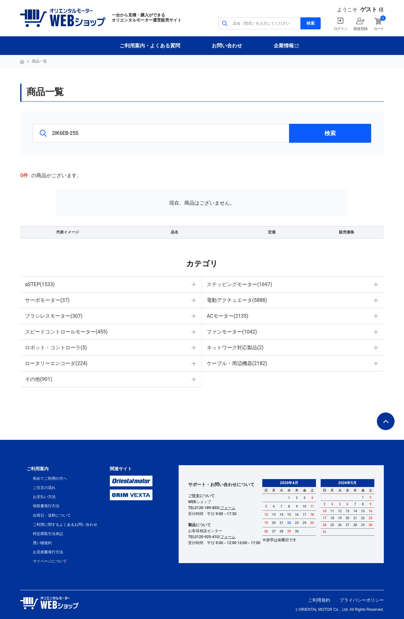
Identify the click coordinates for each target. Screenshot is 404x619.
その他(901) (38, 379)
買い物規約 (42, 543)
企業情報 (284, 46)
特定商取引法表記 (48, 534)
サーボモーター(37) (47, 300)
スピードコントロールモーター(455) (66, 332)
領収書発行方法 (46, 506)
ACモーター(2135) (227, 316)
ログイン (340, 29)
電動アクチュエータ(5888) (237, 300)
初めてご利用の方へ (50, 478)
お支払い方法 (44, 497)
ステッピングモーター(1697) (239, 284)
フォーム (227, 508)
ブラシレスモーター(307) (53, 316)
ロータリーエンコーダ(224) (56, 363)
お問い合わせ (227, 46)
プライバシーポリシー (362, 600)
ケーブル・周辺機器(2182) (237, 363)
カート (379, 29)
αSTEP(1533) (40, 284)
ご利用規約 (319, 600)
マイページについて (50, 561)
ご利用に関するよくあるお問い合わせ (65, 524)
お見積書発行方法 (48, 552)
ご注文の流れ (44, 487)
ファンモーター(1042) (232, 332)
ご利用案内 (38, 468)
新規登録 (360, 29)
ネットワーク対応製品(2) (235, 348)
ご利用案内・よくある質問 (150, 46)
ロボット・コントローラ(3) (56, 348)
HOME (22, 61)
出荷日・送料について (52, 515)
